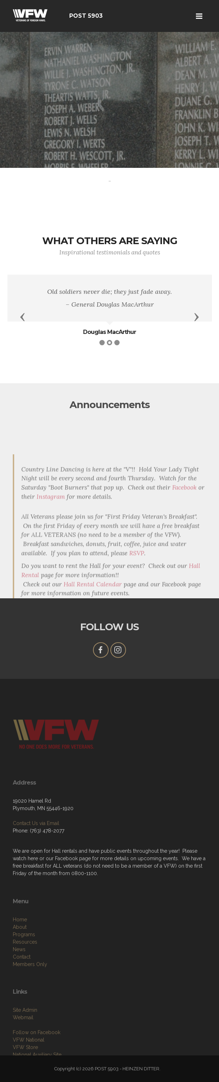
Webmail (23, 1040)
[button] (22, 316)
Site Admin (25, 1033)
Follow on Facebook (36, 1055)
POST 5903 (86, 15)
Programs (24, 959)
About (20, 952)
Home (20, 945)
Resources (25, 967)
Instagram (51, 561)
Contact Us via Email (36, 841)
